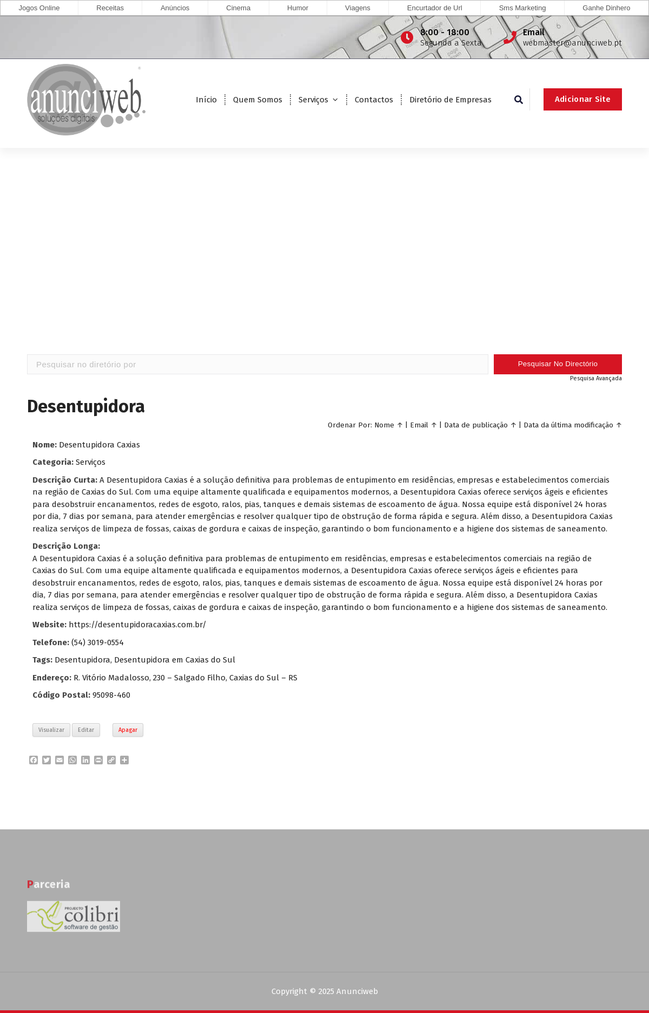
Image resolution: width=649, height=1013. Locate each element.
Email (419, 424)
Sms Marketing (522, 8)
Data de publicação (476, 424)
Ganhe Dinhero (606, 8)
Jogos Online (38, 8)
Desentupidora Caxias (99, 444)
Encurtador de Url (434, 8)
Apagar (127, 729)
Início (206, 100)
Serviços (313, 100)
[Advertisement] (324, 267)
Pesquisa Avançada (596, 377)
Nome (384, 424)
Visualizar (51, 729)
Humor (297, 8)
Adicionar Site (583, 99)
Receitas (110, 8)
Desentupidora (82, 660)
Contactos (374, 100)
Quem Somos (257, 100)
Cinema (238, 8)
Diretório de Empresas (450, 100)
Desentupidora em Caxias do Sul (174, 660)
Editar (86, 729)
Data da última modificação (568, 424)
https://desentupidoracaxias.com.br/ (138, 624)
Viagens (357, 8)
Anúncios (175, 8)
